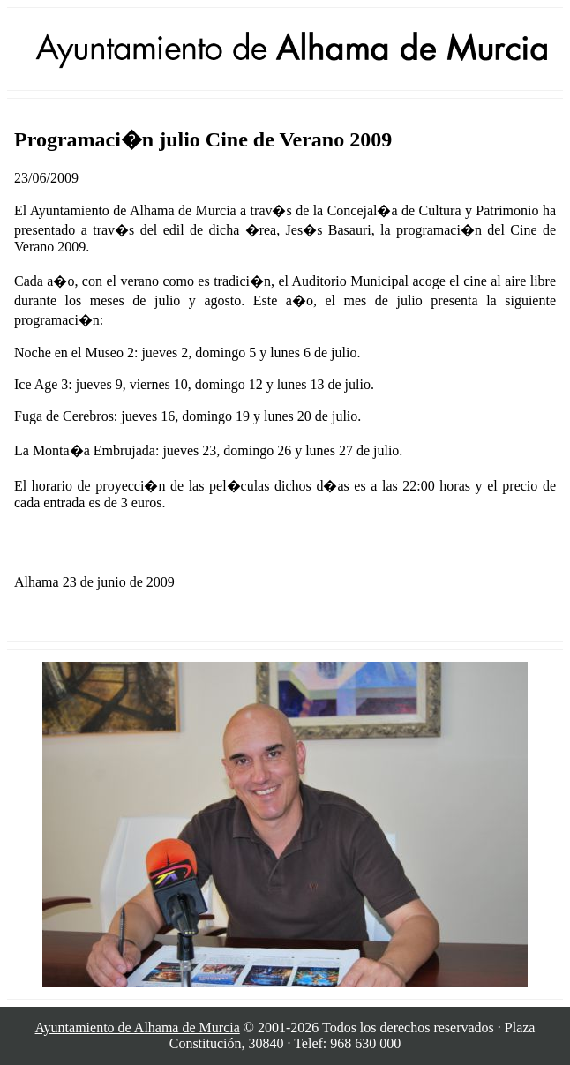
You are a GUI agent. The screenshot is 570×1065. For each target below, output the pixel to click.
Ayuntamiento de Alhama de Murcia (137, 1027)
